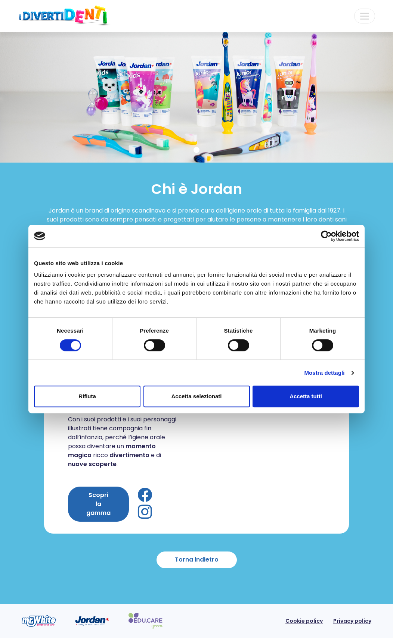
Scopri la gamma (98, 504)
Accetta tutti (306, 396)
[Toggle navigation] (364, 16)
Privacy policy (352, 621)
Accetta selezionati (196, 396)
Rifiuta (87, 396)
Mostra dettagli (324, 373)
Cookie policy (304, 621)
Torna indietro (197, 559)
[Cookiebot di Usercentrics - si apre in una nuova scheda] (326, 236)
